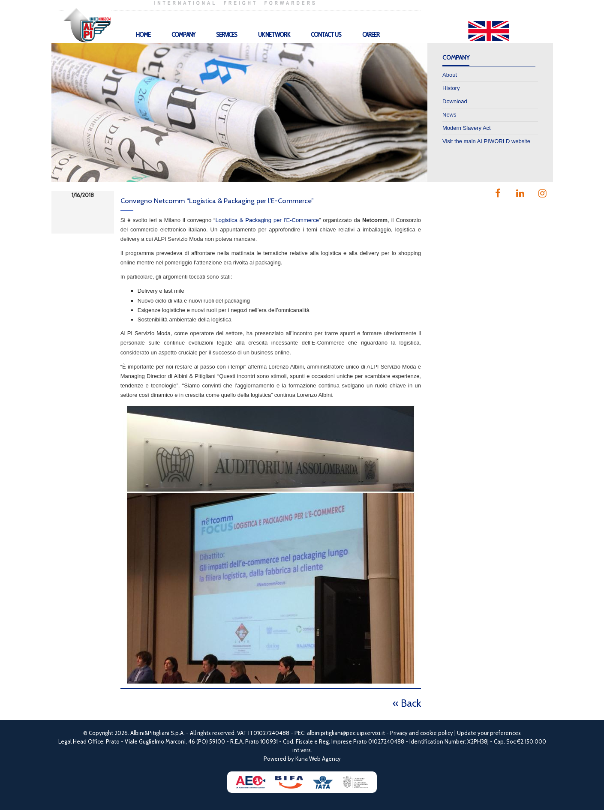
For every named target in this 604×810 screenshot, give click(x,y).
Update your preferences (489, 732)
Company (183, 35)
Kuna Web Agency (318, 758)
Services (226, 35)
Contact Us (326, 35)
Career (370, 35)
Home (143, 35)
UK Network (274, 35)
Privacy (399, 732)
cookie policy (436, 732)
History (451, 88)
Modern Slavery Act (466, 128)
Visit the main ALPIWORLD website (486, 141)
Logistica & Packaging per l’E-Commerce (267, 220)
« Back (407, 703)
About (449, 75)
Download (454, 101)
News (449, 114)
